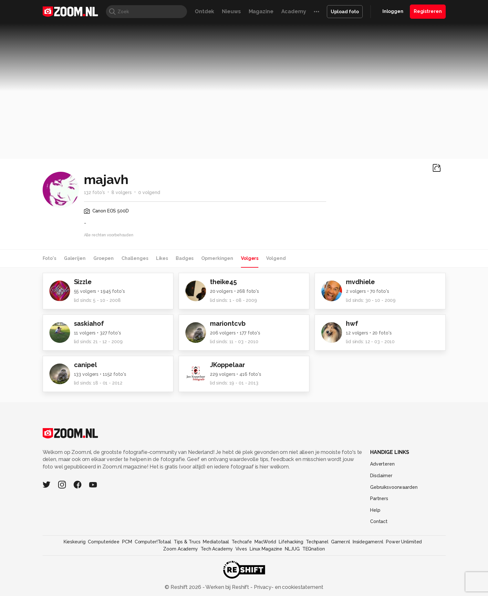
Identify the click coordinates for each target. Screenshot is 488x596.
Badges (184, 258)
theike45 (223, 282)
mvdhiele (360, 282)
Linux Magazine (266, 548)
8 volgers (121, 192)
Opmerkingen (217, 258)
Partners (379, 498)
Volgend (276, 258)
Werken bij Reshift (227, 587)
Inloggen (392, 11)
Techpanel (317, 541)
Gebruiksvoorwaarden (394, 487)
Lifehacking (291, 541)
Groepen (103, 258)
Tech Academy (217, 548)
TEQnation (313, 548)
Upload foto (345, 11)
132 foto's (94, 192)
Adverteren (382, 464)
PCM (127, 541)
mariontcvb (227, 323)
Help (375, 510)
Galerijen (75, 258)
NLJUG (292, 548)
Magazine (261, 11)
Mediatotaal (216, 541)
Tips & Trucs (187, 541)
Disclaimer (381, 475)
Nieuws (231, 11)
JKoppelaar (227, 365)
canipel (85, 365)
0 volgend (149, 192)
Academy (293, 11)
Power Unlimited (404, 541)
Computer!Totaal (153, 541)
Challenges (134, 258)
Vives (241, 548)
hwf (352, 323)
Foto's (49, 258)
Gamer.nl (340, 541)
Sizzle (83, 282)
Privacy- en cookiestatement (288, 587)
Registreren (428, 11)
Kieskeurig (75, 541)
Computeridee (103, 541)
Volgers (249, 258)
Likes (162, 258)
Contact (379, 521)
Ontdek (204, 11)
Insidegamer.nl (368, 541)
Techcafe (242, 541)
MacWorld (265, 541)
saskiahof (89, 323)
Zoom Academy (180, 548)
